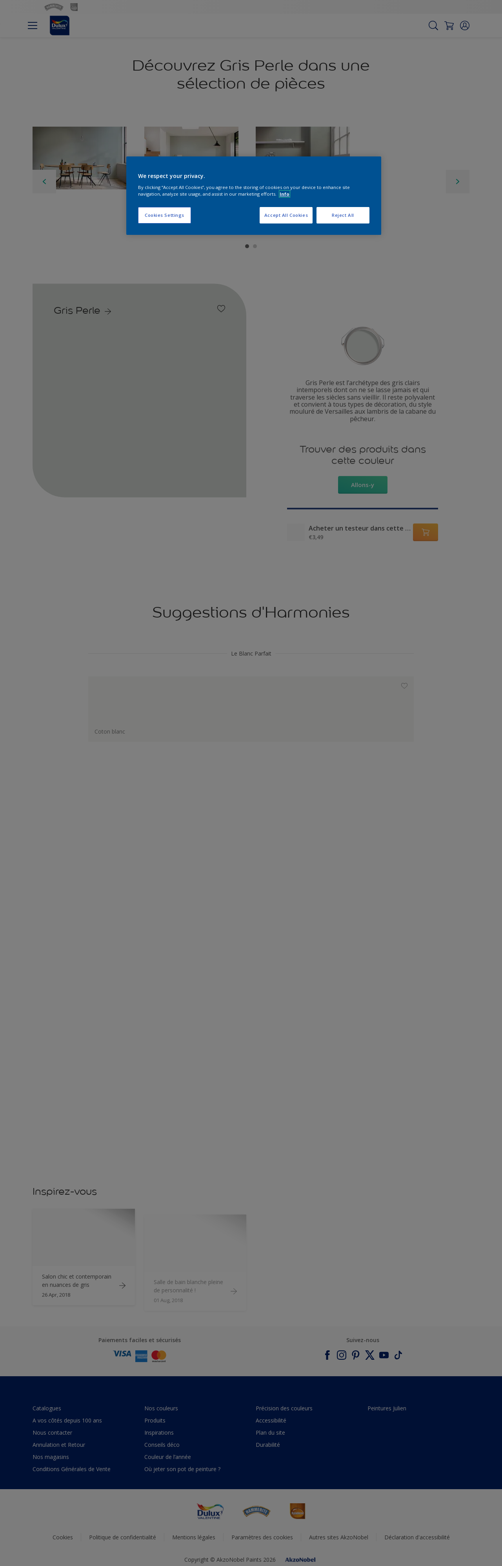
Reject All (343, 215)
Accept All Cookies (286, 215)
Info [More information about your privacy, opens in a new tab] (284, 194)
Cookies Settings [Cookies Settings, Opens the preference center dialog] (164, 215)
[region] (253, 195)
